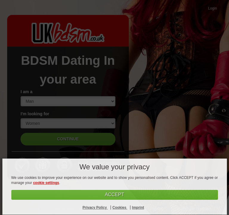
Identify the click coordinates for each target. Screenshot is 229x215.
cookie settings (46, 183)
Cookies (119, 207)
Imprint (138, 207)
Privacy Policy (95, 207)
